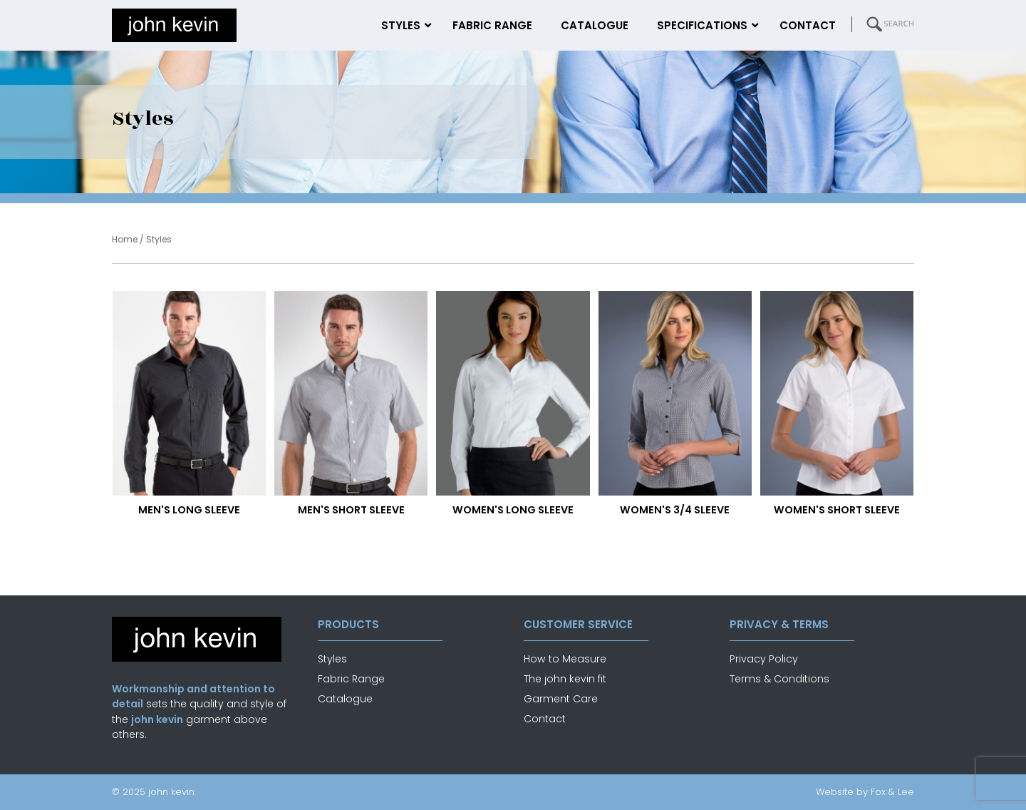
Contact (545, 719)
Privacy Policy (764, 659)
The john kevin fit (565, 679)
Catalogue (345, 699)
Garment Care (561, 699)
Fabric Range (351, 679)
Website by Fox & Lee (865, 792)
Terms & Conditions (779, 679)
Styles (332, 659)
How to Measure (565, 659)
